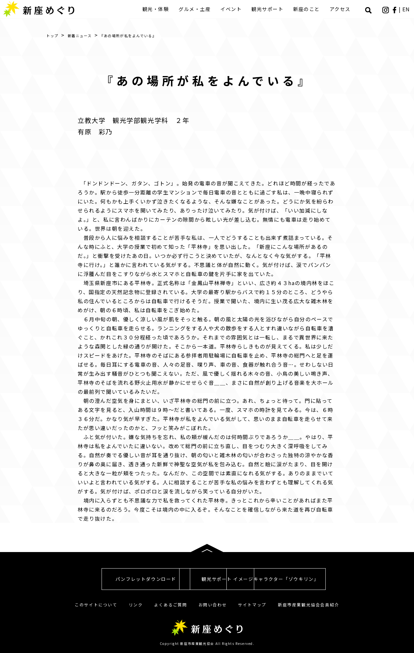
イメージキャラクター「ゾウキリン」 (320, 579)
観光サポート (269, 9)
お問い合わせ (213, 605)
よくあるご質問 (170, 605)
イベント (232, 9)
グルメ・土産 (196, 9)
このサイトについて (96, 605)
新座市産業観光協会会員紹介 (308, 605)
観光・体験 (157, 9)
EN (407, 9)
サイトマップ (252, 605)
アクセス (341, 9)
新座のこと (308, 9)
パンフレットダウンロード (93, 579)
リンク (136, 605)
